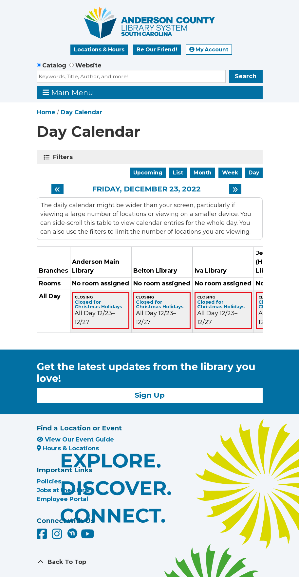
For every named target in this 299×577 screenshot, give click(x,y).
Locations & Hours (99, 49)
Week (230, 173)
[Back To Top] (150, 562)
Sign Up (150, 395)
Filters (64, 157)
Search (245, 76)
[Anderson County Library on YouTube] (87, 536)
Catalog (54, 65)
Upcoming (147, 173)
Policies (49, 481)
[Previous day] (57, 189)
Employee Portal (62, 499)
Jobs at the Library (65, 490)
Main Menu (68, 92)
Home (46, 112)
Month (203, 173)
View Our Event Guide (75, 439)
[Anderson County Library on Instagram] (58, 536)
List (178, 173)
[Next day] (235, 189)
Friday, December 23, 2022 (146, 189)
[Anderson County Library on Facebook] (43, 536)
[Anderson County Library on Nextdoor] (72, 533)
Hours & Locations (68, 448)
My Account (209, 49)
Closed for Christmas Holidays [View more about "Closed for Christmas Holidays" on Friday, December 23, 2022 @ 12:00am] (98, 304)
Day (254, 173)
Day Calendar (81, 112)
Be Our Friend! (157, 49)
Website (88, 65)
